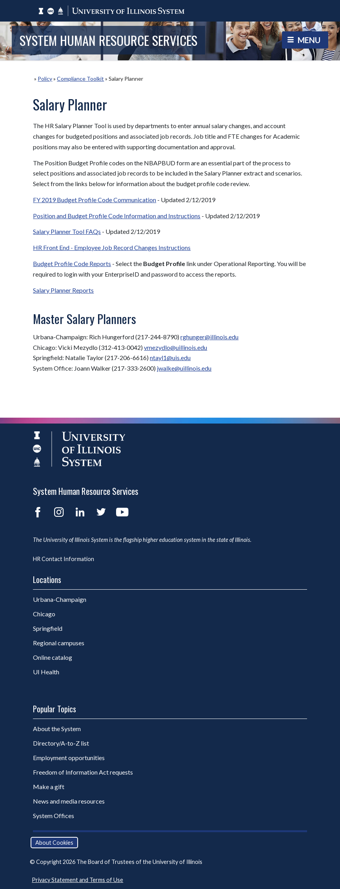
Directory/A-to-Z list (61, 743)
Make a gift (48, 786)
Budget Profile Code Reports (72, 263)
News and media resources (69, 801)
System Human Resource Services (108, 40)
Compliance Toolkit (80, 78)
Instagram (58, 512)
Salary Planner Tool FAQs (67, 231)
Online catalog (52, 657)
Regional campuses (58, 642)
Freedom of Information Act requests (83, 772)
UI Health (46, 671)
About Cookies (54, 842)
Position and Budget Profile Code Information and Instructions (116, 215)
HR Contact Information (63, 559)
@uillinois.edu (188, 347)
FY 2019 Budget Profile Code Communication (94, 199)
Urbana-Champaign (59, 599)
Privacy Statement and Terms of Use (77, 879)
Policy (45, 78)
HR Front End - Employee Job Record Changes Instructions (112, 247)
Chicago (44, 613)
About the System (57, 728)
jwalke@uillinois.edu (184, 368)
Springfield (47, 628)
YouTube (122, 512)
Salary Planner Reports (63, 290)
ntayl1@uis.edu (170, 357)
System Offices (53, 815)
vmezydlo (157, 347)
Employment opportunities (69, 757)
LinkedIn (80, 512)
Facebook (37, 512)
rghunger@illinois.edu (209, 336)
